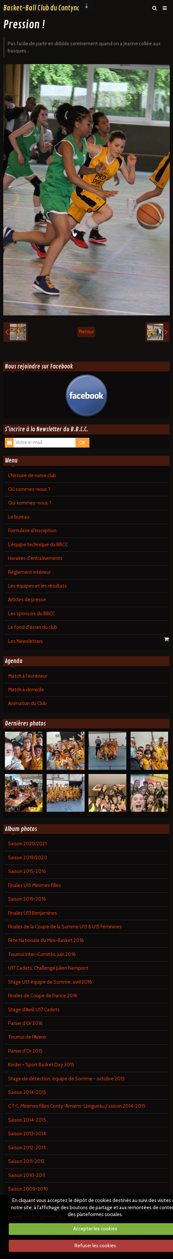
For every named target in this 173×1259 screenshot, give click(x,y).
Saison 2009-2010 (28, 1189)
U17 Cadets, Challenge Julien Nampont (48, 968)
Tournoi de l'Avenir (27, 1037)
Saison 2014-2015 (27, 1092)
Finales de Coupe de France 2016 (42, 996)
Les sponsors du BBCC (31, 613)
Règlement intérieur (29, 572)
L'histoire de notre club (32, 475)
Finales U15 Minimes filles (34, 885)
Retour (86, 332)
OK (82, 443)
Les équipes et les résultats (37, 586)
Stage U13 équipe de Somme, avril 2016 (50, 982)
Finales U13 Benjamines (32, 913)
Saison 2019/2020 (27, 858)
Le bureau (18, 517)
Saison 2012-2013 (27, 1148)
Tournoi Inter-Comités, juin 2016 (42, 954)
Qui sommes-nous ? (29, 503)
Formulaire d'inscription (32, 530)
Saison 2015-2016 (27, 871)
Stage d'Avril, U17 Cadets (34, 1010)
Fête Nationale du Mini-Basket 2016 (46, 940)
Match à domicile (26, 690)
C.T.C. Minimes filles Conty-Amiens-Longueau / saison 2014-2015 (76, 1106)
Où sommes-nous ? (29, 489)
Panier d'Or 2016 (25, 1023)
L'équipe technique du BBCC (38, 544)
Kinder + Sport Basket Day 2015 (41, 1065)
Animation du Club (27, 703)
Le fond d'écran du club (32, 627)
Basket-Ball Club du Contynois (43, 8)
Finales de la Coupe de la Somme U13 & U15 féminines (65, 927)
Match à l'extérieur (27, 676)
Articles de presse (27, 599)
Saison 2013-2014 (27, 1134)
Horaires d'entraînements (35, 558)
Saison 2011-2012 (26, 1161)
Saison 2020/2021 (27, 844)
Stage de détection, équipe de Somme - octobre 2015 (66, 1079)
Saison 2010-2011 (26, 1175)
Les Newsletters (25, 641)
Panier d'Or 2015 (25, 1051)
